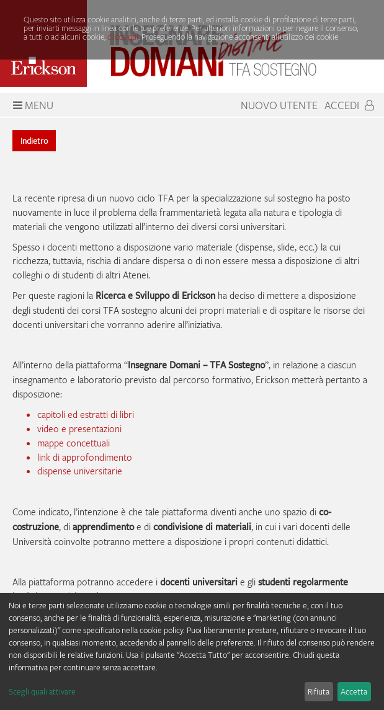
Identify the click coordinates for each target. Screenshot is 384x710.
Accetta (354, 691)
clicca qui (122, 36)
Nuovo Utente (279, 105)
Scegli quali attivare (42, 691)
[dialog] (192, 651)
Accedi (349, 105)
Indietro (34, 140)
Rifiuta (318, 691)
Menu (31, 105)
